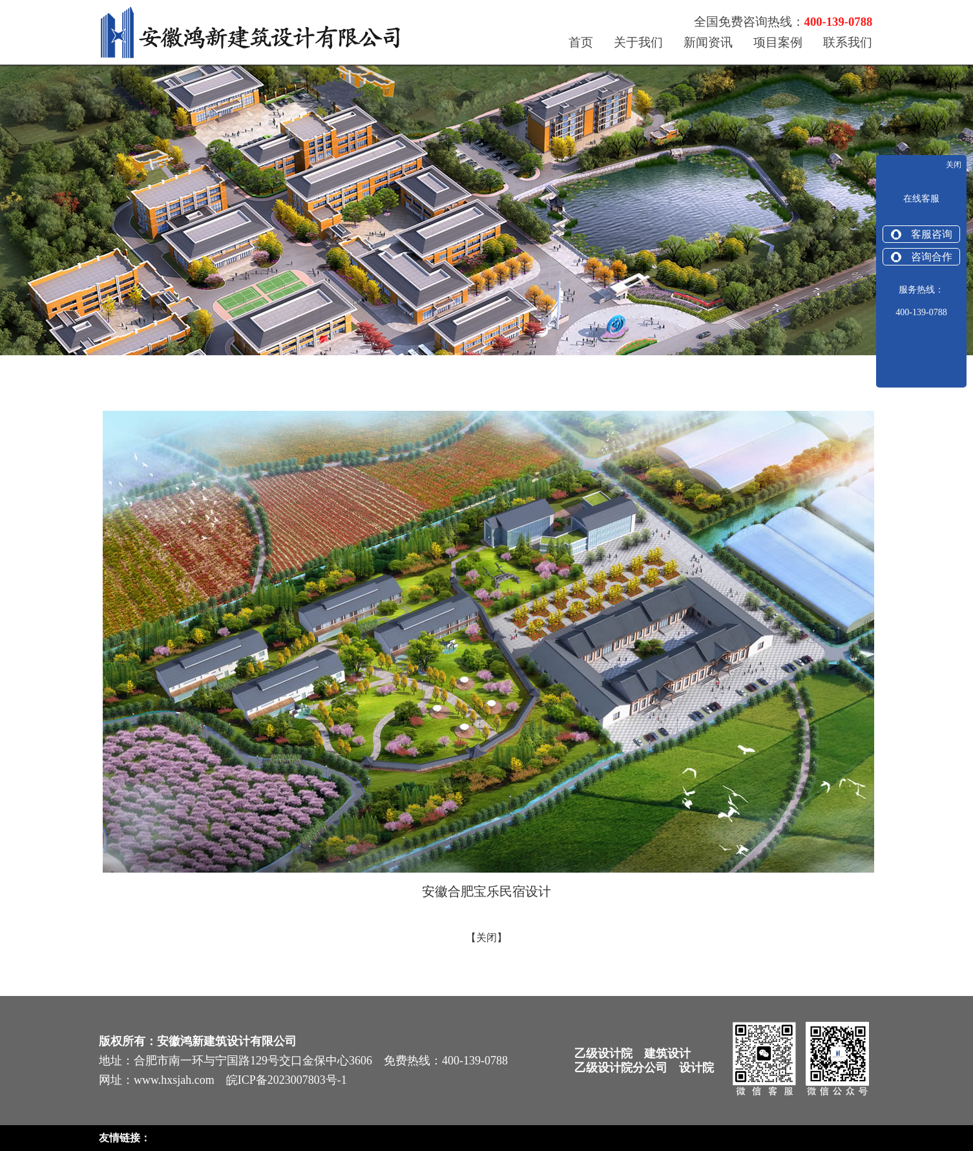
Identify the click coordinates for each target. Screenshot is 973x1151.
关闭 (486, 937)
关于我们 (638, 42)
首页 (581, 42)
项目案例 (777, 42)
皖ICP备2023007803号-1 (286, 1079)
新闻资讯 (708, 42)
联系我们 (847, 42)
